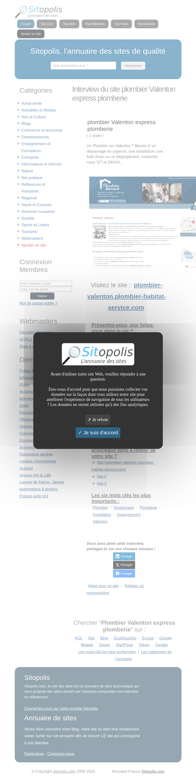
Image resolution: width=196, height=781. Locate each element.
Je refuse (98, 420)
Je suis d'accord (98, 432)
